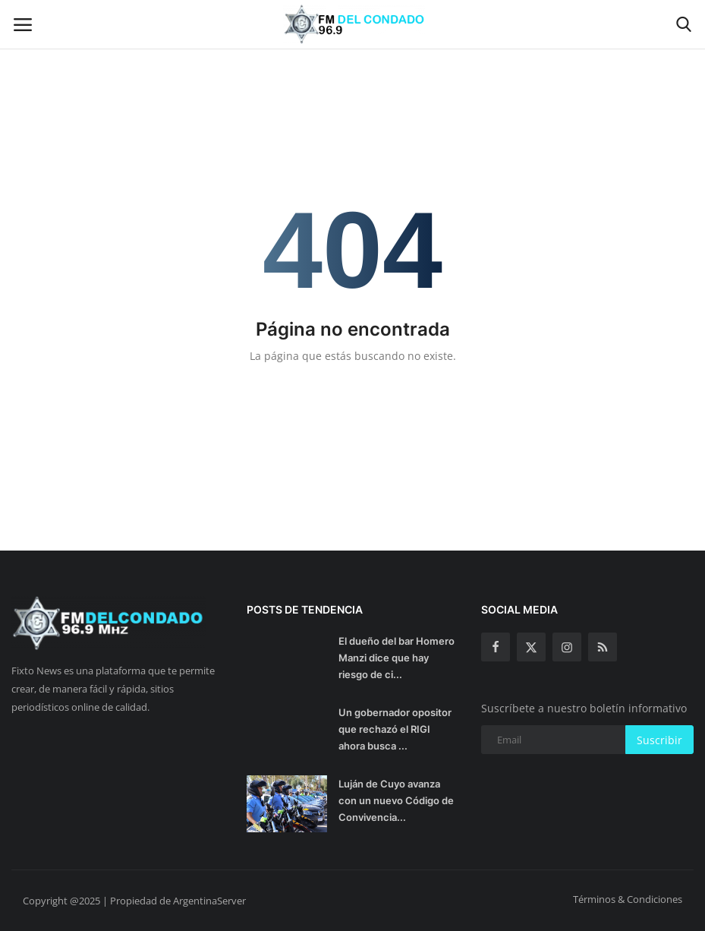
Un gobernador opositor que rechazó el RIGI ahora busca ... (395, 729)
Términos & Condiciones (627, 899)
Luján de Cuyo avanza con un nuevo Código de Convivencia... (396, 800)
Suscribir (659, 740)
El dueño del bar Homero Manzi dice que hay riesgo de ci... (396, 657)
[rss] (602, 647)
